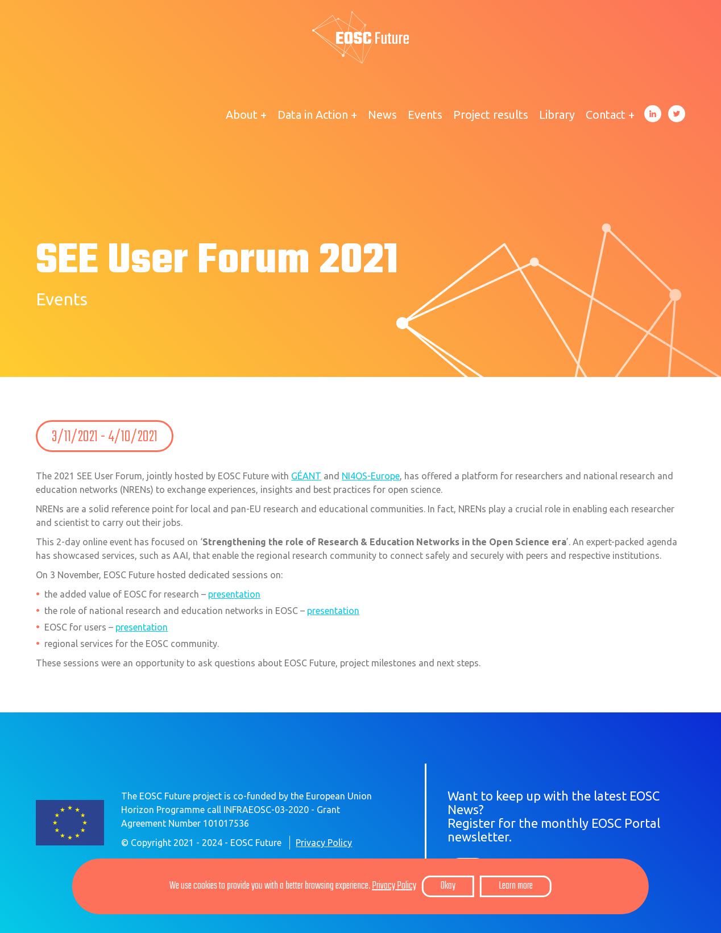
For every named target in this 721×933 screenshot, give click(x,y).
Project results (490, 114)
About (242, 114)
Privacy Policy (324, 842)
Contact (605, 114)
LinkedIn (652, 113)
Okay (448, 886)
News (382, 114)
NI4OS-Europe (371, 476)
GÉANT (306, 476)
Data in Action (312, 114)
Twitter (676, 113)
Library (557, 114)
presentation (234, 594)
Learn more (516, 886)
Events (425, 114)
